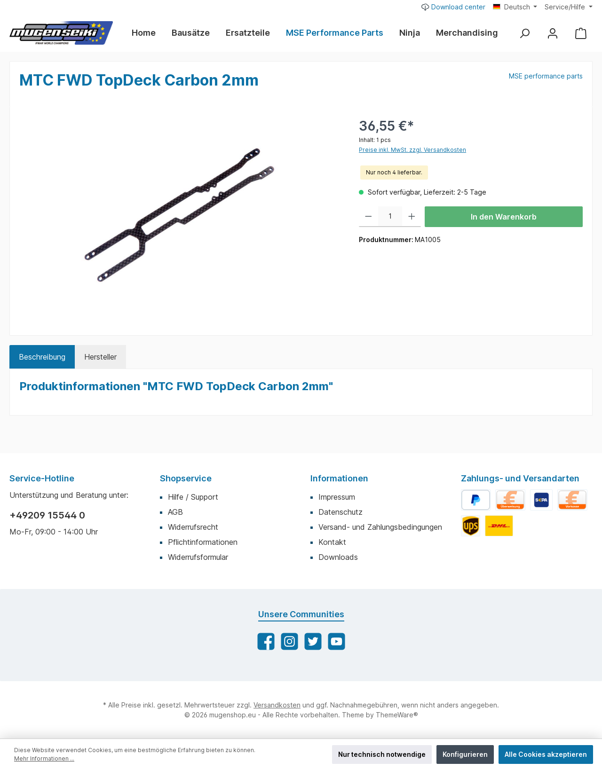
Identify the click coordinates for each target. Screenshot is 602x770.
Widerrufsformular (198, 557)
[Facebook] (266, 641)
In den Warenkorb (504, 216)
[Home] (148, 33)
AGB (175, 512)
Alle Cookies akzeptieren (546, 754)
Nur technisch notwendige (382, 754)
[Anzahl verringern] (368, 216)
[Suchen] (524, 33)
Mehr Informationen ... (44, 758)
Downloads (338, 557)
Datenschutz (340, 512)
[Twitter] (313, 641)
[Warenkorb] (581, 33)
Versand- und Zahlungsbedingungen (380, 527)
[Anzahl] (390, 216)
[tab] (42, 357)
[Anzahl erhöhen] (411, 216)
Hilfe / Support (193, 497)
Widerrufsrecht (193, 527)
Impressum (336, 497)
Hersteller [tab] (100, 356)
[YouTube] (336, 641)
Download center (453, 6)
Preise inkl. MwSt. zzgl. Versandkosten (412, 149)
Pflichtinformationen (203, 542)
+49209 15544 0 (47, 515)
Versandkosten (277, 705)
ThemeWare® (397, 715)
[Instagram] (289, 641)
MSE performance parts (546, 76)
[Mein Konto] (552, 33)
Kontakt (332, 542)
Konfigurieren (465, 754)
